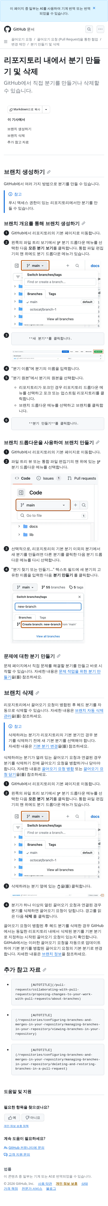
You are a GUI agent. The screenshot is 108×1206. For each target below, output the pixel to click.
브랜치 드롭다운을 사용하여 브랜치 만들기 (51, 442)
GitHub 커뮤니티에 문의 (24, 1147)
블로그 (51, 1188)
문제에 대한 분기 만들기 (32, 656)
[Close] (94, 7)
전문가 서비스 (32, 1188)
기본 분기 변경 (45, 746)
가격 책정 (11, 1188)
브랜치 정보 (52, 953)
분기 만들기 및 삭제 (45, 44)
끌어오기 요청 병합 (58, 768)
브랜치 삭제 (21, 692)
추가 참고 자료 (25, 969)
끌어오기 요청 (21, 39)
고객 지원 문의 (17, 1154)
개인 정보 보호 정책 (16, 1126)
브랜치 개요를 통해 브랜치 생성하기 (44, 223)
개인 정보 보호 (66, 1183)
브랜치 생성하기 (27, 172)
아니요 (33, 1117)
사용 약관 (45, 1183)
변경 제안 (18, 44)
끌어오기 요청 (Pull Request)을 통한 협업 (67, 39)
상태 (84, 1183)
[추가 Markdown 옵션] (46, 109)
